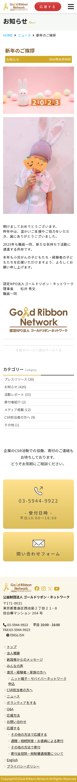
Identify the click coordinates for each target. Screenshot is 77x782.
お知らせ (12, 59)
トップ (12, 646)
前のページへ (27, 350)
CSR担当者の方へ (20, 689)
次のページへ (50, 350)
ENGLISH (15, 634)
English (12, 759)
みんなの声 (15, 665)
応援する (48, 6)
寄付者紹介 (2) (15, 402)
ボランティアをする (21, 702)
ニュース (24, 35)
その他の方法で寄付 (25, 747)
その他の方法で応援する (29, 734)
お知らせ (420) (15, 386)
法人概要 (13, 653)
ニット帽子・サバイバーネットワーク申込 (37, 681)
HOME (8, 35)
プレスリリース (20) (19, 379)
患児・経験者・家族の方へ (26, 672)
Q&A (10, 708)
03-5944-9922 (15, 624)
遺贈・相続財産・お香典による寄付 (37, 740)
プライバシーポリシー (23, 766)
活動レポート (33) (17, 394)
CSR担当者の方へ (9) (19, 417)
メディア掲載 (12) (17, 409)
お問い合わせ (16, 721)
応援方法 (13, 715)
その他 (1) (11, 424)
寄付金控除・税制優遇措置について (37, 753)
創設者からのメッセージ (25, 659)
